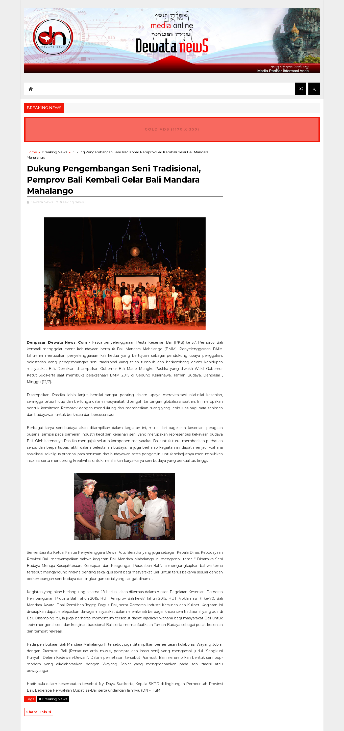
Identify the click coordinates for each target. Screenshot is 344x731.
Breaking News (54, 152)
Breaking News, (71, 202)
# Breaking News (53, 699)
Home (32, 152)
